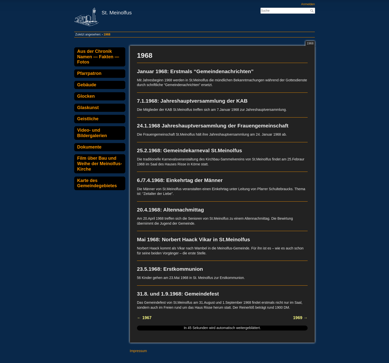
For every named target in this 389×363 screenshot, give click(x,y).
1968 (107, 34)
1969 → (300, 317)
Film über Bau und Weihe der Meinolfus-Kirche (99, 163)
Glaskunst (88, 107)
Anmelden (308, 4)
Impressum (138, 351)
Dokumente (89, 147)
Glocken (86, 96)
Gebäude (86, 84)
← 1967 (144, 317)
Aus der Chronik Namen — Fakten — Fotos (98, 56)
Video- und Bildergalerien (92, 133)
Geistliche (87, 118)
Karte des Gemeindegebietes (97, 183)
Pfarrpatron (89, 73)
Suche (312, 10)
